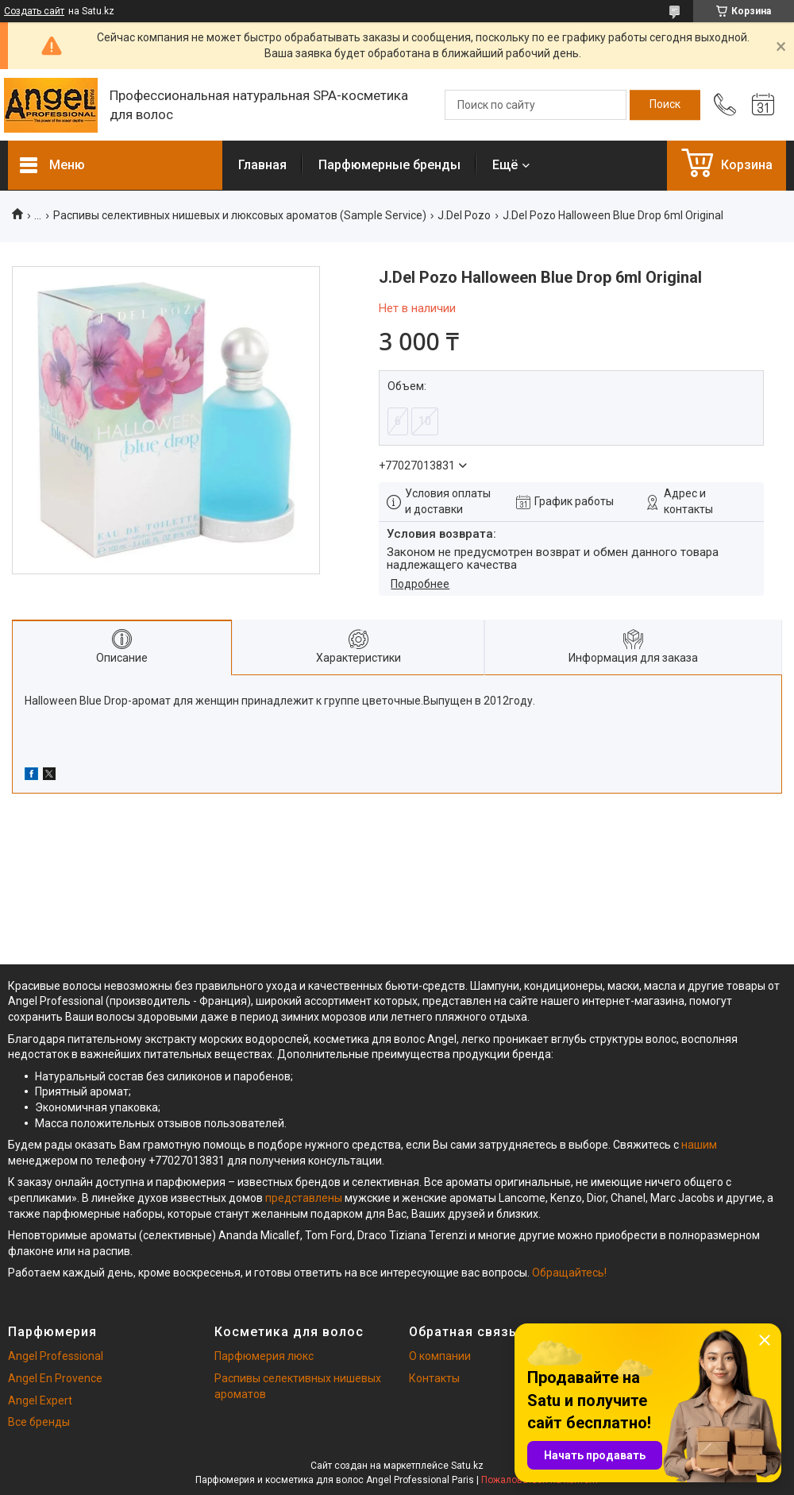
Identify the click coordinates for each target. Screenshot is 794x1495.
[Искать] (665, 105)
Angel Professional (55, 1356)
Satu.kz (467, 1465)
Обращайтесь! (569, 1272)
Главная (262, 164)
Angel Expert (40, 1400)
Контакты (434, 1378)
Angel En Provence (55, 1378)
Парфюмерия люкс (264, 1356)
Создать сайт (34, 11)
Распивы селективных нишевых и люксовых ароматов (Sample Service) (239, 215)
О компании (440, 1356)
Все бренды (39, 1422)
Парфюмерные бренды (389, 164)
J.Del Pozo (464, 215)
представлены (303, 1198)
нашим (699, 1144)
